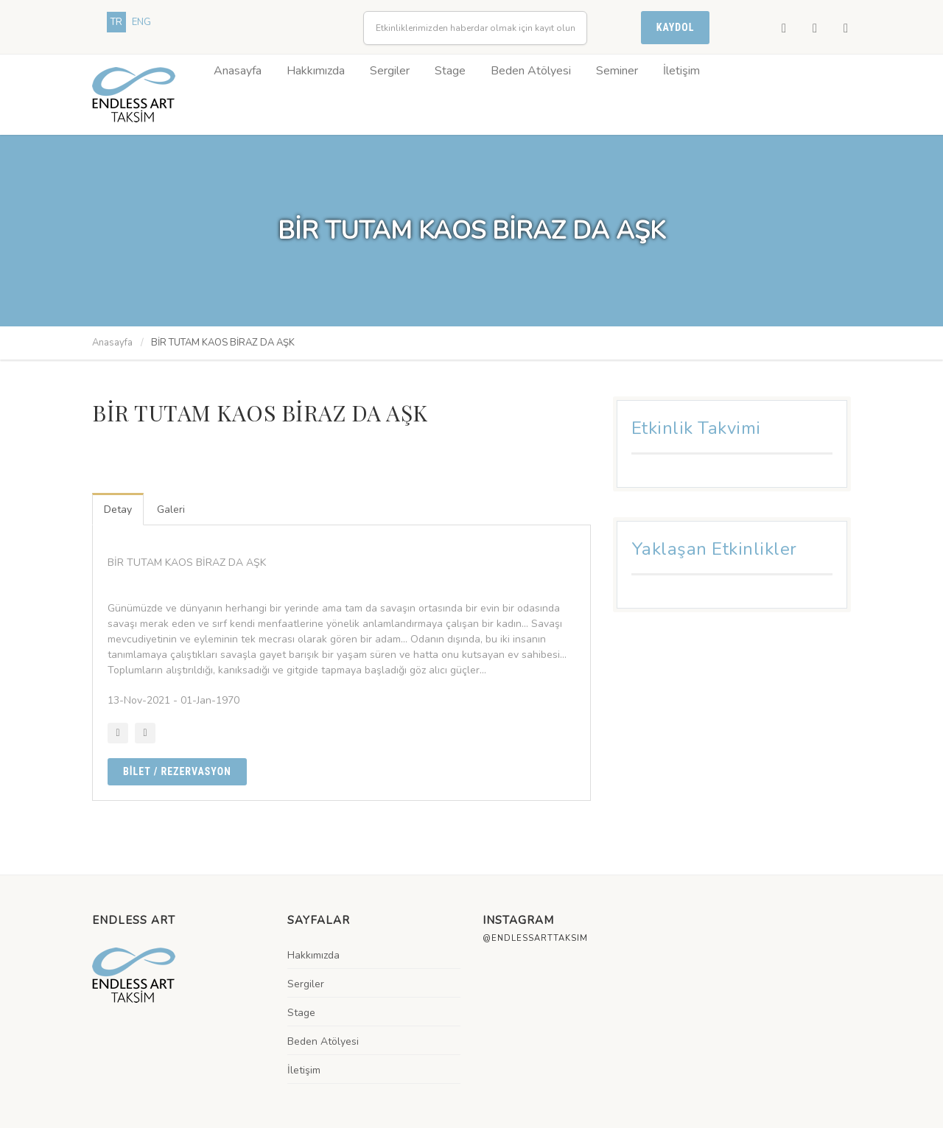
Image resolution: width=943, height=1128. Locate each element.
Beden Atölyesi (531, 71)
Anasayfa (238, 71)
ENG (141, 22)
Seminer (617, 71)
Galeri (171, 509)
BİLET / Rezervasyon (177, 771)
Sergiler (390, 71)
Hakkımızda (316, 71)
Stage (450, 71)
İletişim (681, 71)
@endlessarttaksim (535, 938)
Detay (118, 509)
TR (116, 22)
